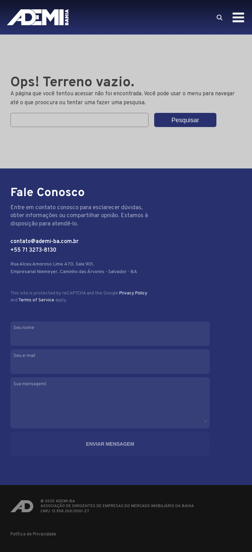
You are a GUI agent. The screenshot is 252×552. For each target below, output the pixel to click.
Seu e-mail (117, 361)
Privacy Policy (133, 293)
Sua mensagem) (117, 403)
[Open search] (219, 17)
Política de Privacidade (33, 534)
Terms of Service (36, 300)
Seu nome (117, 333)
